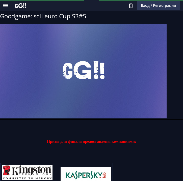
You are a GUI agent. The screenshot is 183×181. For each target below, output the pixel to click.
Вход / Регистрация (158, 5)
